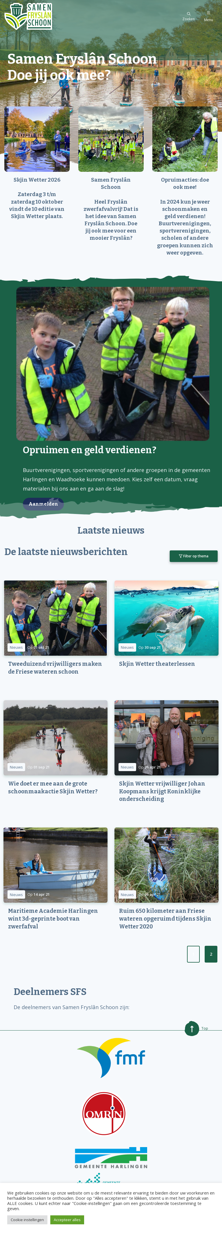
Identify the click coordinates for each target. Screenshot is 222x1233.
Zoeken (188, 16)
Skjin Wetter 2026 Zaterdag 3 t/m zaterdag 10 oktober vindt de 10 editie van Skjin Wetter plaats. (36, 198)
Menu (208, 16)
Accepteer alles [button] (67, 1219)
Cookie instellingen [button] (27, 1219)
